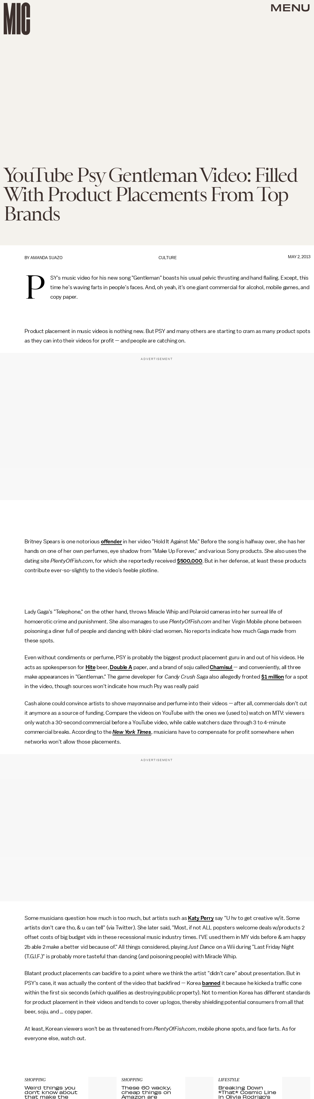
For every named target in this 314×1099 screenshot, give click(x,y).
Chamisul (221, 667)
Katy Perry (200, 918)
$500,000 (189, 561)
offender (111, 541)
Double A (121, 667)
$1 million (272, 677)
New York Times (132, 732)
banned (211, 983)
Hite (90, 667)
